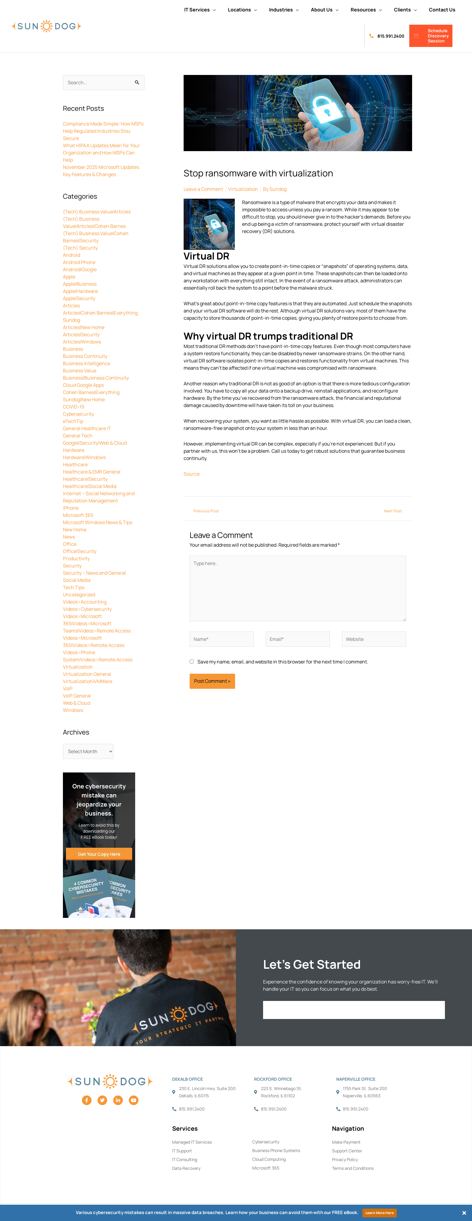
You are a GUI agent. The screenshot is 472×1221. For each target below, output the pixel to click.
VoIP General (77, 695)
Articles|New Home (83, 327)
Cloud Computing (269, 1159)
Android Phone (79, 262)
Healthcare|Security (85, 479)
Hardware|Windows (84, 457)
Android (71, 255)
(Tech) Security (80, 247)
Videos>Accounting (85, 601)
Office (69, 544)
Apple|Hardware (80, 291)
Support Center (347, 1151)
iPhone (71, 508)
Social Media (77, 580)
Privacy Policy (345, 1159)
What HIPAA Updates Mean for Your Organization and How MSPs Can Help (101, 152)
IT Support (182, 1151)
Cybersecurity (78, 414)
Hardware (73, 450)
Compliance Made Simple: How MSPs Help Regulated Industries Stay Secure (103, 130)
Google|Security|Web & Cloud (95, 443)
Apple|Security (79, 298)
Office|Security (79, 551)
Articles (71, 305)
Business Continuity (85, 356)
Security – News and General (94, 573)
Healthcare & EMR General (91, 471)
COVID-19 (73, 406)
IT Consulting (184, 1159)
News (69, 536)
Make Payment (346, 1142)
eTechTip (73, 421)
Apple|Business (80, 284)
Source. (192, 474)
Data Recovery (186, 1168)
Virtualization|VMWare (87, 681)
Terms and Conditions (353, 1168)
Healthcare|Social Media (89, 486)
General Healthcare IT (87, 428)
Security (72, 565)
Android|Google (80, 269)
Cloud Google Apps (83, 385)
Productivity (76, 558)
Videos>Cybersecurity (87, 609)
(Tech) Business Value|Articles (97, 211)
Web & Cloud (76, 703)
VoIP (68, 688)
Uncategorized (79, 594)
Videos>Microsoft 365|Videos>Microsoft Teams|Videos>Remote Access (97, 623)
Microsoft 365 (78, 515)
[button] (200, 9)
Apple (69, 276)
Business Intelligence (86, 363)
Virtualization (78, 666)
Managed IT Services (192, 1142)
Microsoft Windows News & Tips (97, 522)
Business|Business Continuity (96, 377)
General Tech (77, 435)
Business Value (79, 370)
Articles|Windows (82, 341)
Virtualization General (87, 674)
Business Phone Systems (276, 1150)
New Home (74, 529)
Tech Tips (73, 587)
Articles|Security (81, 334)
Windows (73, 710)
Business (73, 349)
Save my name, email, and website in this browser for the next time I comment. (282, 661)
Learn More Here (379, 1212)
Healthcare (75, 464)
